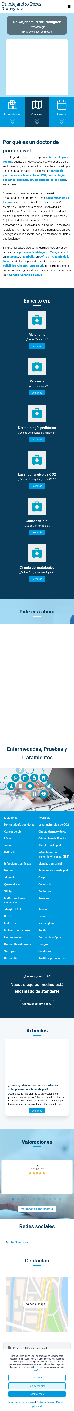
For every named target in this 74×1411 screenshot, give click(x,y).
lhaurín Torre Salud (31, 265)
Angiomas (44, 891)
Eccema (43, 909)
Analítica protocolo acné (53, 958)
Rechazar (37, 1377)
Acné (7, 845)
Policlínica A (11, 265)
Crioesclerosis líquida (52, 838)
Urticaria (9, 852)
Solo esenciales (37, 1386)
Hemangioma (46, 923)
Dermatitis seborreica (17, 944)
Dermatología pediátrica (19, 824)
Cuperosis (44, 884)
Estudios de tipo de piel (53, 870)
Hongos (43, 944)
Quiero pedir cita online (37, 1004)
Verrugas (10, 951)
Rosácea (43, 898)
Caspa (42, 877)
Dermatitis (10, 958)
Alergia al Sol (12, 909)
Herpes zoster (13, 937)
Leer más (37, 346)
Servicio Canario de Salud (25, 274)
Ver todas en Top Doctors (37, 1209)
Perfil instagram (20, 1242)
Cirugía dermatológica (52, 831)
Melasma (10, 923)
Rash (7, 916)
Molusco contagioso (17, 930)
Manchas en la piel (50, 863)
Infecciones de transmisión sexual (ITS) (53, 854)
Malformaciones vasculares (14, 900)
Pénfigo (43, 930)
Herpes (8, 870)
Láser (7, 838)
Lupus (42, 916)
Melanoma (11, 817)
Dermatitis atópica (50, 937)
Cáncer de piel (13, 831)
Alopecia (9, 877)
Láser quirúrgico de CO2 (53, 824)
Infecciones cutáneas (17, 863)
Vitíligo (8, 891)
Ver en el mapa (35, 1304)
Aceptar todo (37, 1394)
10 (60, 1199)
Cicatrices (44, 951)
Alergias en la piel (49, 845)
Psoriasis (44, 817)
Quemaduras (12, 884)
